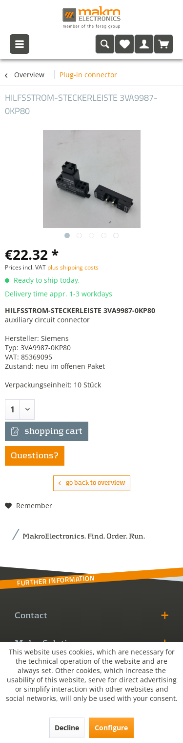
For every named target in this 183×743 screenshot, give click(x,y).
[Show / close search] (105, 44)
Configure (111, 727)
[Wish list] (124, 44)
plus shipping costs (73, 267)
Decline (67, 727)
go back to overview (92, 483)
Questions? (35, 455)
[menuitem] (105, 44)
